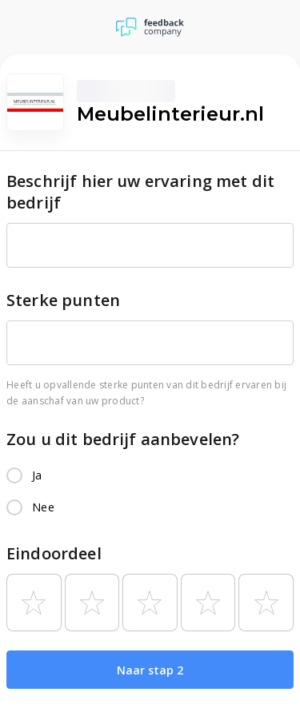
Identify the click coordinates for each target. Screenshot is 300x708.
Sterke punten (63, 300)
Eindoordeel (54, 553)
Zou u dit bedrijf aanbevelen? (122, 439)
